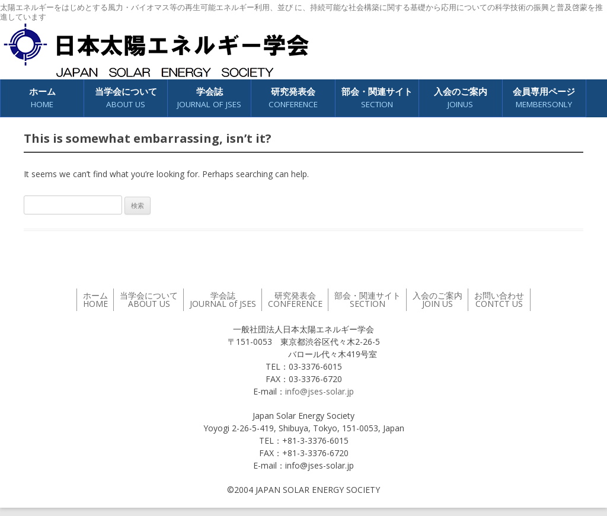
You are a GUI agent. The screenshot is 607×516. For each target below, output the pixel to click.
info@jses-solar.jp (319, 391)
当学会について (126, 98)
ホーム (42, 98)
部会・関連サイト (377, 98)
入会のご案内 (460, 98)
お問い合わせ (499, 299)
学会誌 (209, 98)
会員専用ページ (544, 98)
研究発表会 (293, 98)
